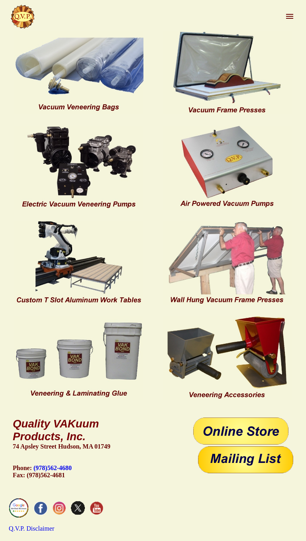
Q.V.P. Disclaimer (31, 528)
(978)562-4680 (52, 468)
